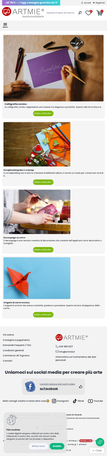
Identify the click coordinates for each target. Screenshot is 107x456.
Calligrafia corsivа (16, 104)
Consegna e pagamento (16, 340)
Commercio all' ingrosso (16, 355)
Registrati (100, 2)
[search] (80, 14)
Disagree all (38, 446)
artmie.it (83, 444)
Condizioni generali (13, 350)
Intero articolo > (43, 113)
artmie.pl (72, 440)
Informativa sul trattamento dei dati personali (76, 358)
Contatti (7, 360)
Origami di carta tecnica (16, 302)
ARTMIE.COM (86, 440)
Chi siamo (8, 334)
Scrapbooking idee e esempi (18, 170)
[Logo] (23, 12)
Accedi (87, 2)
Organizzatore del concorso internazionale (81, 418)
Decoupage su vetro (14, 237)
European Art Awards (72, 414)
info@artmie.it (67, 351)
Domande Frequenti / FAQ (17, 345)
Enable (57, 446)
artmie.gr (72, 444)
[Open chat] (100, 442)
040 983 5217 (66, 346)
